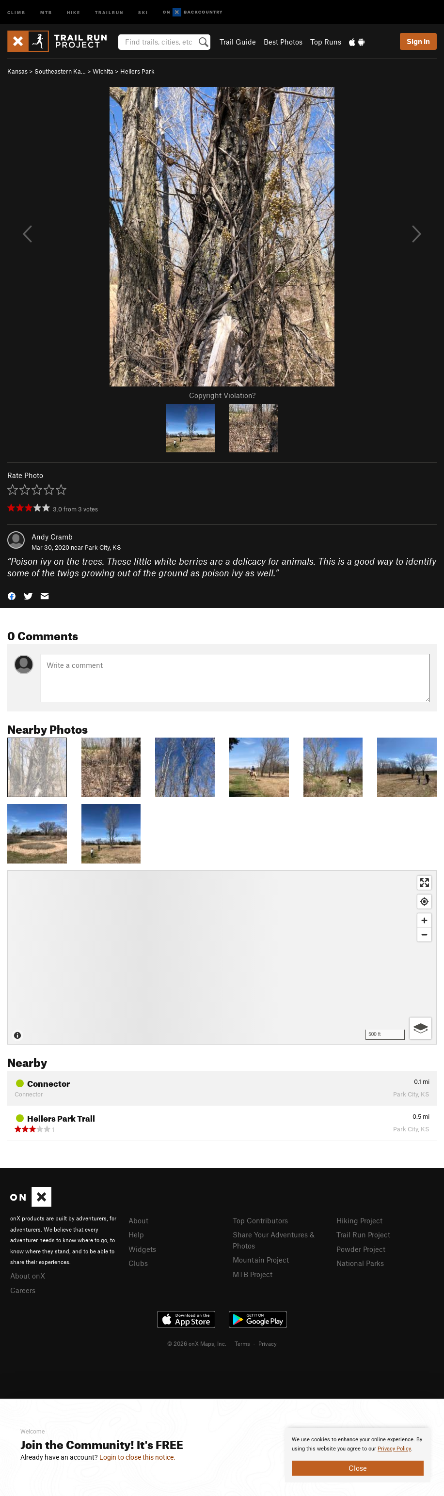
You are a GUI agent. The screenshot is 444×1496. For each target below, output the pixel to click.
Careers (22, 1290)
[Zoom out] (424, 934)
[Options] (420, 1028)
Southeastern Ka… (60, 71)
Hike (73, 12)
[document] (358, 1455)
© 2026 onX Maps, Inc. (196, 1343)
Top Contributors (260, 1220)
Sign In (418, 41)
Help (136, 1234)
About (138, 1220)
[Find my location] (424, 902)
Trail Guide (238, 41)
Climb (16, 12)
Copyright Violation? (222, 395)
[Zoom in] (424, 920)
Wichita (103, 71)
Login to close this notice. (137, 1457)
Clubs (138, 1263)
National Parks (360, 1263)
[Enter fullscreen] (424, 883)
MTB (46, 12)
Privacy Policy (394, 1449)
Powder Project (360, 1249)
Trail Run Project (363, 1234)
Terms (242, 1343)
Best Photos (283, 41)
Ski (143, 12)
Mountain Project (261, 1259)
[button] (11, 595)
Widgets (142, 1249)
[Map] (222, 957)
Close (358, 1468)
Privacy (267, 1343)
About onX (27, 1275)
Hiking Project (359, 1220)
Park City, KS (103, 547)
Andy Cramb (52, 536)
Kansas (17, 71)
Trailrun (109, 12)
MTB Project (252, 1274)
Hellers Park (137, 71)
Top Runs (325, 41)
